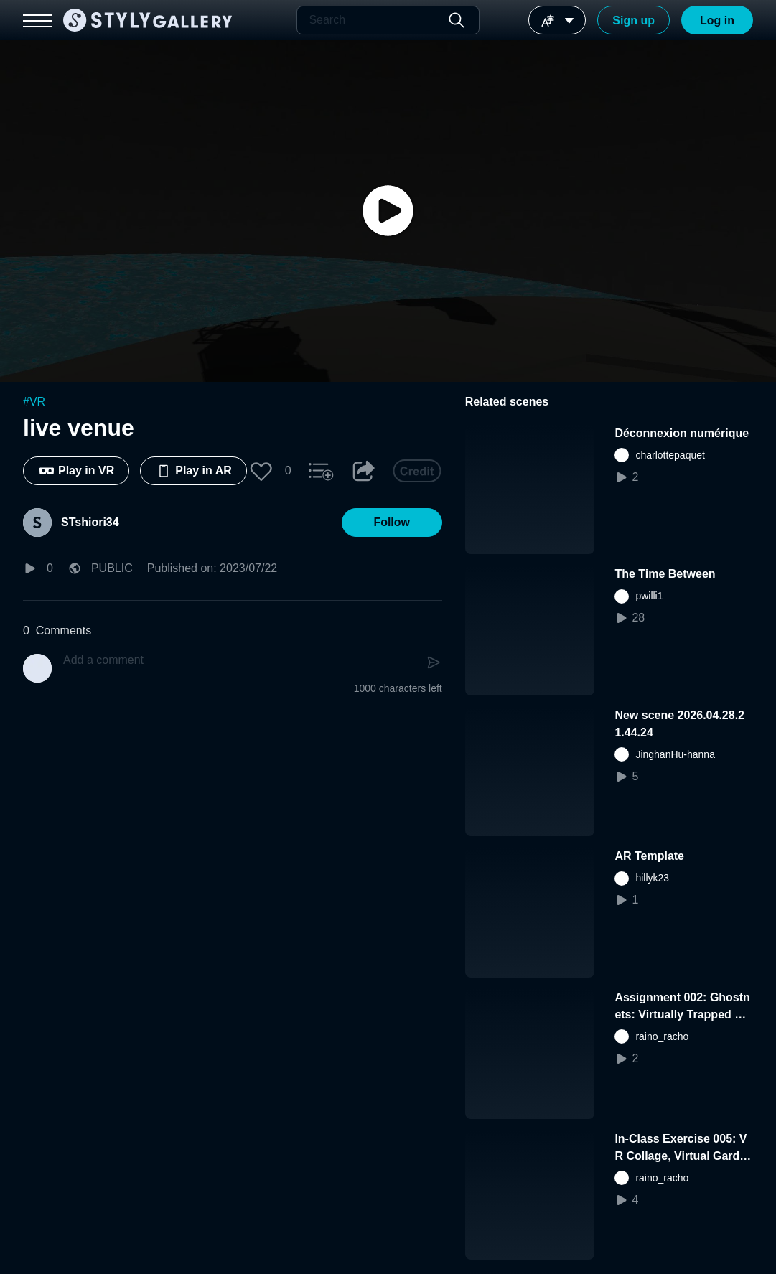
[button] (261, 470)
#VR (34, 401)
